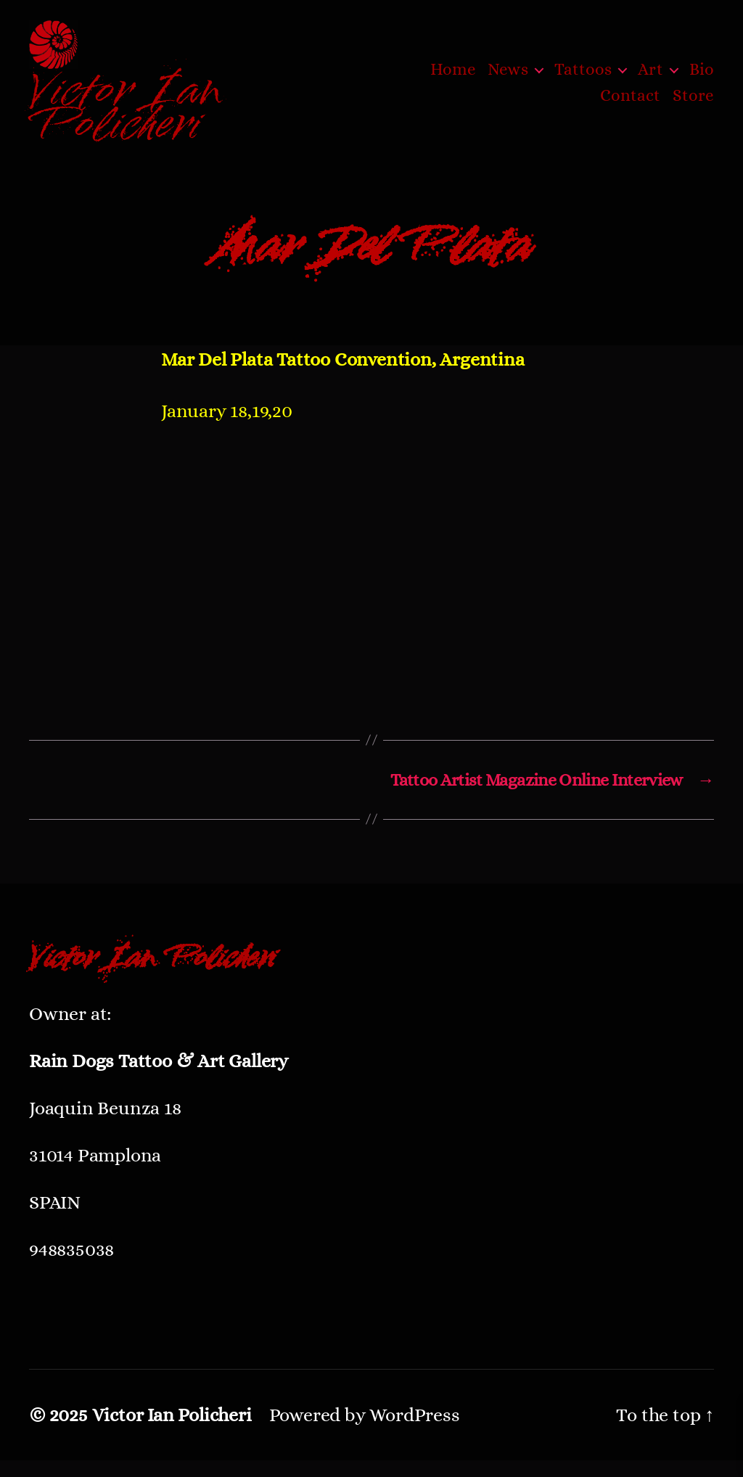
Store (694, 103)
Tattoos (583, 77)
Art (650, 77)
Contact (630, 103)
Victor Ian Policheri (172, 1431)
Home (453, 77)
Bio (701, 77)
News (508, 77)
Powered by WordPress (364, 1431)
